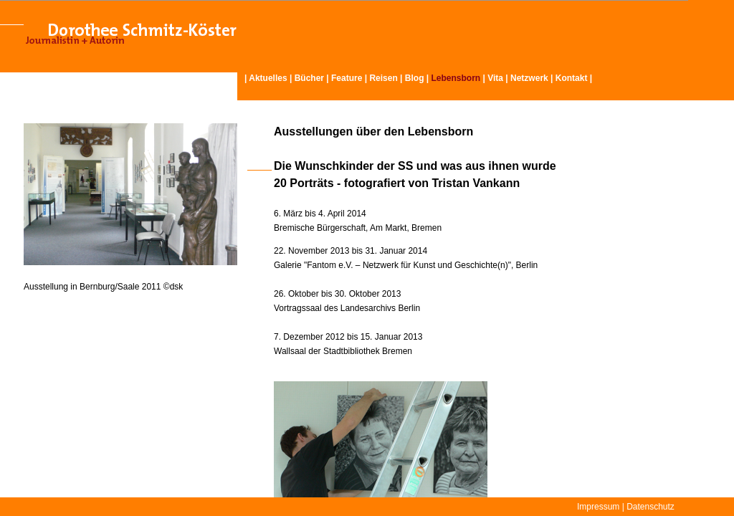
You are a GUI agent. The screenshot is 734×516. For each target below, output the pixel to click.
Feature (346, 78)
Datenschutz (650, 507)
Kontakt (572, 78)
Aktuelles (268, 78)
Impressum (598, 507)
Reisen (383, 78)
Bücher (309, 78)
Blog (414, 78)
